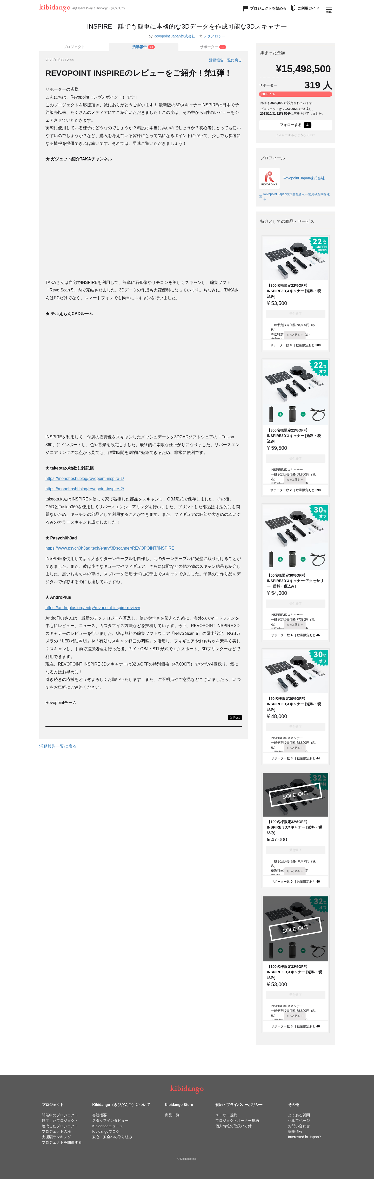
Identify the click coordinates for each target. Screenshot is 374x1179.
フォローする (295, 125)
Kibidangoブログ (105, 1131)
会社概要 (99, 1115)
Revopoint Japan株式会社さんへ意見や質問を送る (294, 196)
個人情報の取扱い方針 (233, 1126)
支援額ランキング (56, 1137)
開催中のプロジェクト (60, 1115)
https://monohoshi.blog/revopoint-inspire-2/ (84, 489)
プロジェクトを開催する (62, 1142)
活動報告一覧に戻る (225, 60)
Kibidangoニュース (107, 1126)
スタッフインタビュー (110, 1120)
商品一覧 (172, 1115)
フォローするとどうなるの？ (295, 135)
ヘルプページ (299, 1120)
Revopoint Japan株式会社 (174, 36)
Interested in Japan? (304, 1137)
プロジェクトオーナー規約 (237, 1120)
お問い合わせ (299, 1126)
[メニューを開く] (329, 8)
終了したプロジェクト (60, 1120)
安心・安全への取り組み (112, 1137)
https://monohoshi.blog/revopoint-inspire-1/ (84, 478)
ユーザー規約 (226, 1115)
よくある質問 (299, 1115)
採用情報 (295, 1131)
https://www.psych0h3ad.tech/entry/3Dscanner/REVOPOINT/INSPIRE (109, 548)
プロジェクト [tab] (74, 47)
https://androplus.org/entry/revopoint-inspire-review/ (92, 607)
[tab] (143, 47)
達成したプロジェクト (60, 1126)
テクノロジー (214, 36)
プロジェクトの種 (56, 1131)
